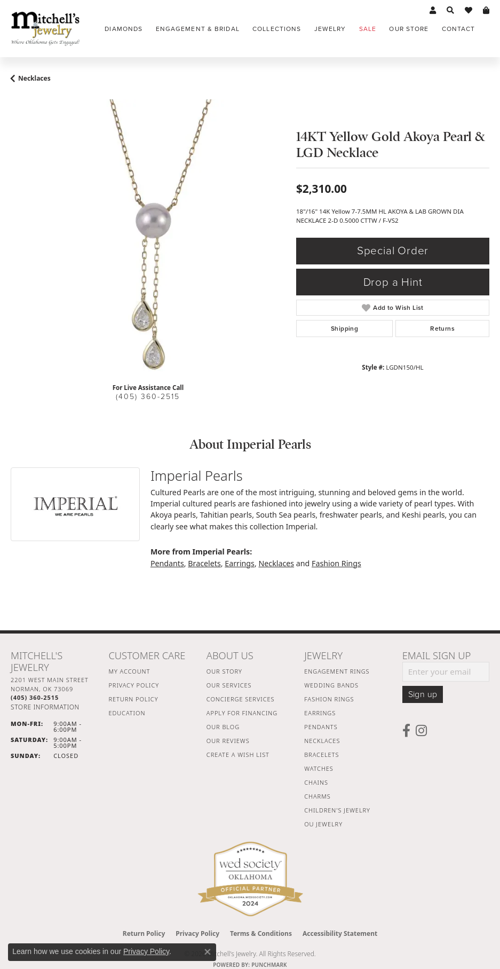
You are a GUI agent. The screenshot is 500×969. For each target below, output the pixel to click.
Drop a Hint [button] (393, 282)
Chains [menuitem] (316, 782)
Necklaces (34, 78)
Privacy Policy (133, 685)
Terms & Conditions (261, 933)
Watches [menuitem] (319, 768)
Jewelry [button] (330, 29)
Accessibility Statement (340, 933)
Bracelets (204, 563)
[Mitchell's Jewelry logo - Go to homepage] (45, 28)
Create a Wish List (238, 755)
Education (126, 713)
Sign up (423, 694)
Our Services (229, 685)
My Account (129, 671)
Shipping (344, 328)
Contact (458, 29)
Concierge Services (241, 699)
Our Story (224, 671)
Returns (442, 328)
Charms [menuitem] (317, 796)
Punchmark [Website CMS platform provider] (269, 964)
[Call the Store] (35, 697)
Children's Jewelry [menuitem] (337, 810)
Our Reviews (228, 741)
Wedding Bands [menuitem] (331, 685)
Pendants (167, 563)
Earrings (240, 563)
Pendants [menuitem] (320, 727)
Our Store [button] (408, 29)
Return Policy (133, 699)
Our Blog (223, 727)
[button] (433, 11)
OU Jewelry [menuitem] (323, 824)
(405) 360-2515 (148, 396)
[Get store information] (45, 707)
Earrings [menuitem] (320, 713)
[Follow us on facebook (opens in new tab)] (406, 730)
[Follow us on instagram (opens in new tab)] (421, 730)
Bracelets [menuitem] (321, 755)
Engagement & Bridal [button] (198, 29)
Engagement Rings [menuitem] (336, 671)
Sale (367, 29)
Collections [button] (276, 29)
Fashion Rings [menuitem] (329, 699)
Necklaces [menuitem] (322, 741)
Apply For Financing (242, 713)
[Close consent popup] (207, 952)
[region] (148, 236)
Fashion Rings (336, 563)
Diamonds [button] (123, 29)
